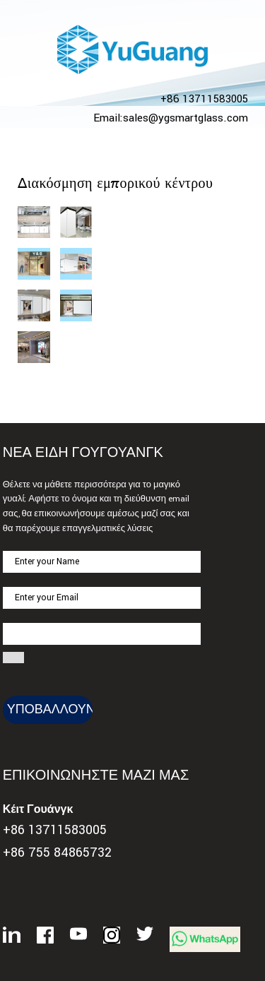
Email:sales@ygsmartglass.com (170, 118)
